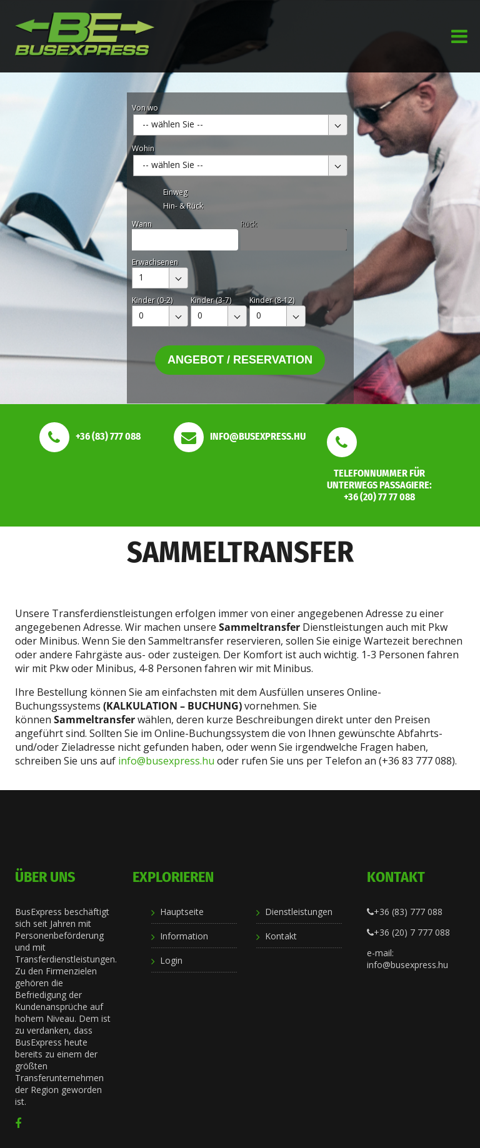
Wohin (143, 148)
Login (171, 960)
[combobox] (240, 125)
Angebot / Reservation (240, 360)
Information (184, 936)
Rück (249, 224)
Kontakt (281, 936)
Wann (142, 224)
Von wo (145, 107)
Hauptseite (182, 912)
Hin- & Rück (183, 205)
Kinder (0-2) (152, 300)
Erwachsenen (155, 262)
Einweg (175, 192)
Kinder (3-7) (211, 300)
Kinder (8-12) (271, 300)
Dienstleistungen (298, 912)
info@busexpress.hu (166, 761)
